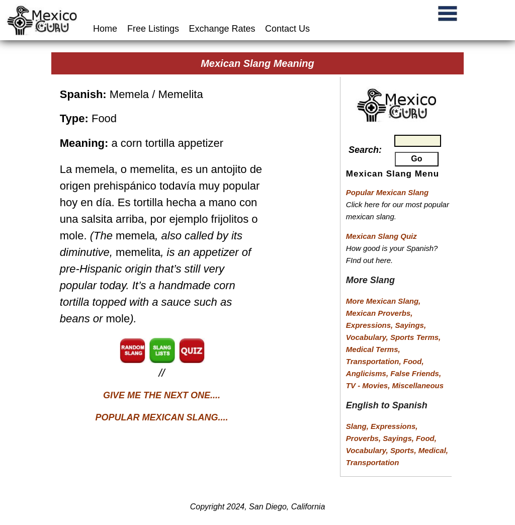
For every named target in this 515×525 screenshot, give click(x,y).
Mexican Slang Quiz (381, 236)
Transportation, (374, 361)
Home (106, 29)
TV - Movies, (369, 385)
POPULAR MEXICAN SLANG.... (162, 417)
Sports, (404, 450)
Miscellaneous (418, 385)
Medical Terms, (373, 349)
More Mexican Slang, (383, 301)
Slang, (358, 426)
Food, (413, 361)
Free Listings (153, 29)
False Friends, (415, 373)
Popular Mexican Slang (387, 192)
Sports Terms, (415, 337)
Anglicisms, (368, 373)
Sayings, (410, 325)
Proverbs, (364, 438)
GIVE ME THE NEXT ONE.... (161, 395)
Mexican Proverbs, (379, 313)
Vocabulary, (368, 337)
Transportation (372, 462)
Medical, (433, 450)
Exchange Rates (222, 29)
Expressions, (369, 325)
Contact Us (287, 29)
